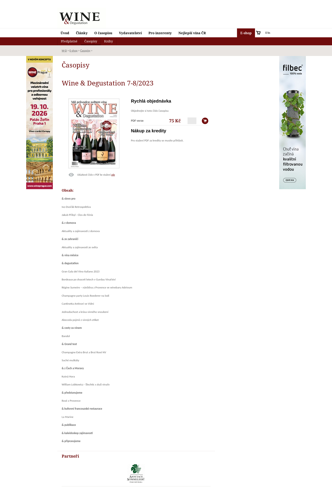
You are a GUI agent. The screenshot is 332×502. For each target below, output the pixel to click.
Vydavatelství (130, 33)
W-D (64, 50)
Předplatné (69, 41)
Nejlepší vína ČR (192, 33)
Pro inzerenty (160, 33)
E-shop (246, 33)
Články (82, 33)
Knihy (108, 41)
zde (113, 174)
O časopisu (103, 33)
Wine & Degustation (81, 18)
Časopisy (90, 41)
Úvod (65, 33)
